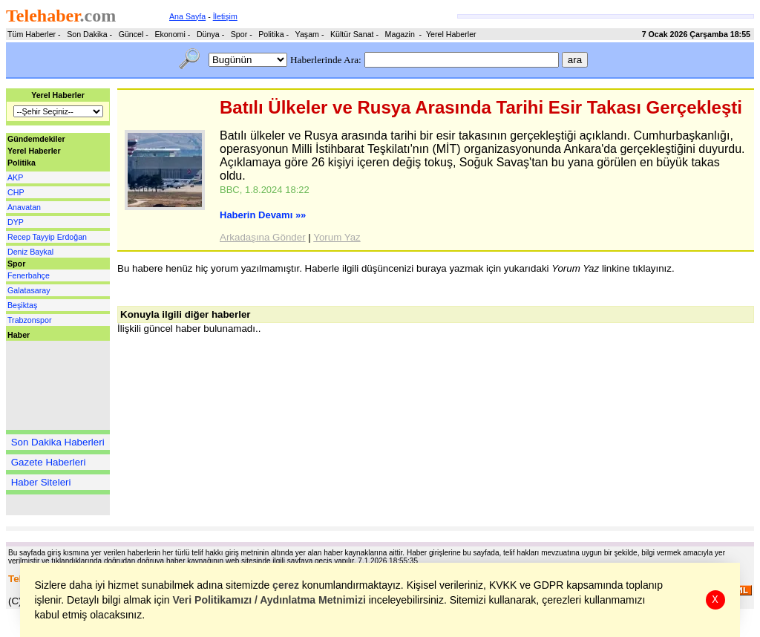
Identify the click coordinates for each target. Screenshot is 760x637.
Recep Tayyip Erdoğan (47, 236)
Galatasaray (28, 290)
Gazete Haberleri (48, 462)
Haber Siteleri (41, 482)
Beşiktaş (22, 305)
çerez (286, 585)
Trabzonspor (29, 320)
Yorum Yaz (336, 237)
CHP (15, 192)
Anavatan (24, 207)
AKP (15, 177)
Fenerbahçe (28, 275)
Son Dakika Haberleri (58, 442)
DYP (15, 222)
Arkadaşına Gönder (263, 237)
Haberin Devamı (263, 214)
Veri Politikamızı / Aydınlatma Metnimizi (269, 600)
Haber (18, 334)
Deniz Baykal (30, 251)
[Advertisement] (50, 385)
